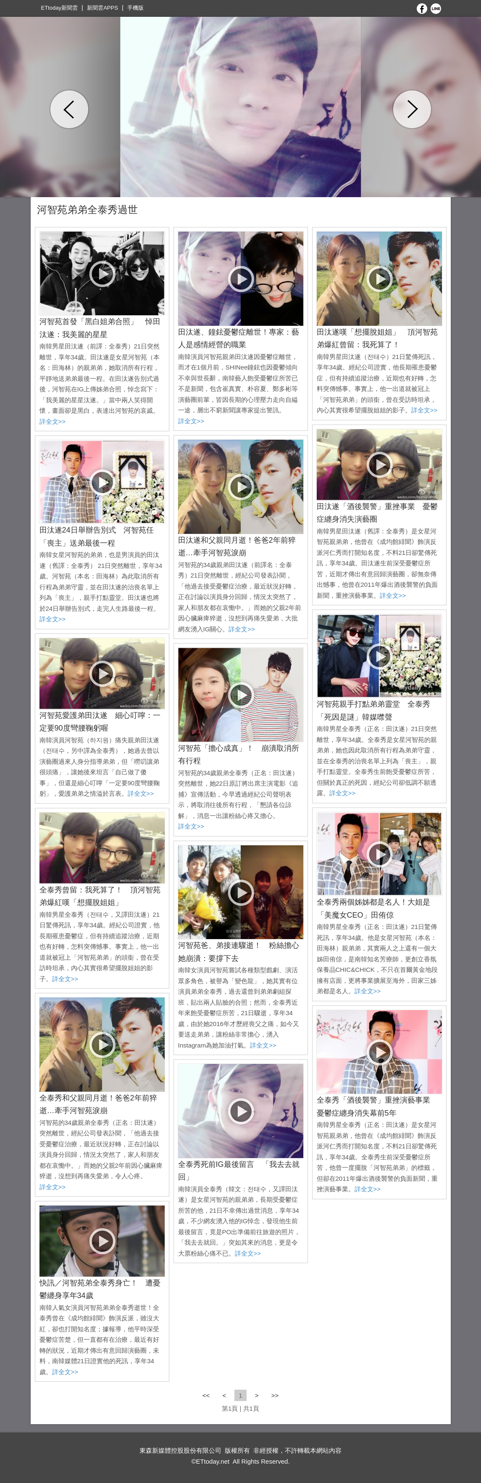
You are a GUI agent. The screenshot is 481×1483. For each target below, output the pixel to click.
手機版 (135, 8)
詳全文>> (52, 421)
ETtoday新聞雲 (59, 8)
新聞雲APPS (102, 8)
